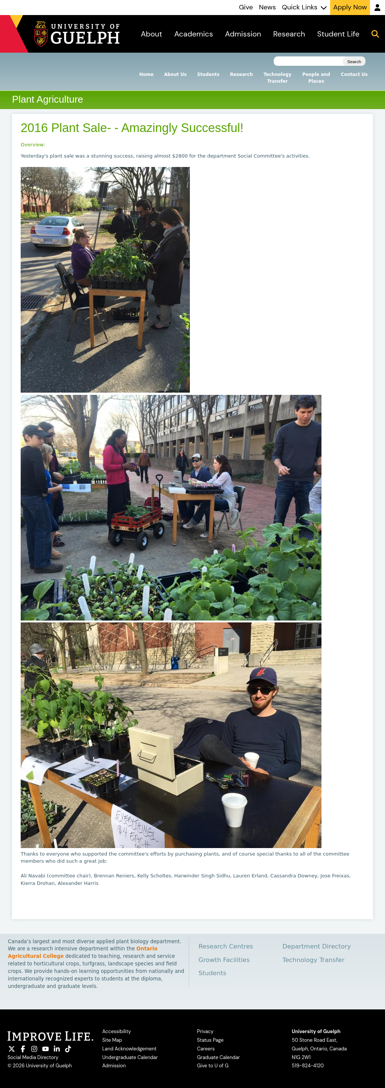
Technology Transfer (277, 78)
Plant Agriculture (47, 99)
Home (146, 74)
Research (241, 74)
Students (208, 74)
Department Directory (316, 946)
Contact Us (354, 74)
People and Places (316, 78)
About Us (175, 74)
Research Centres (226, 946)
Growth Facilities (224, 960)
